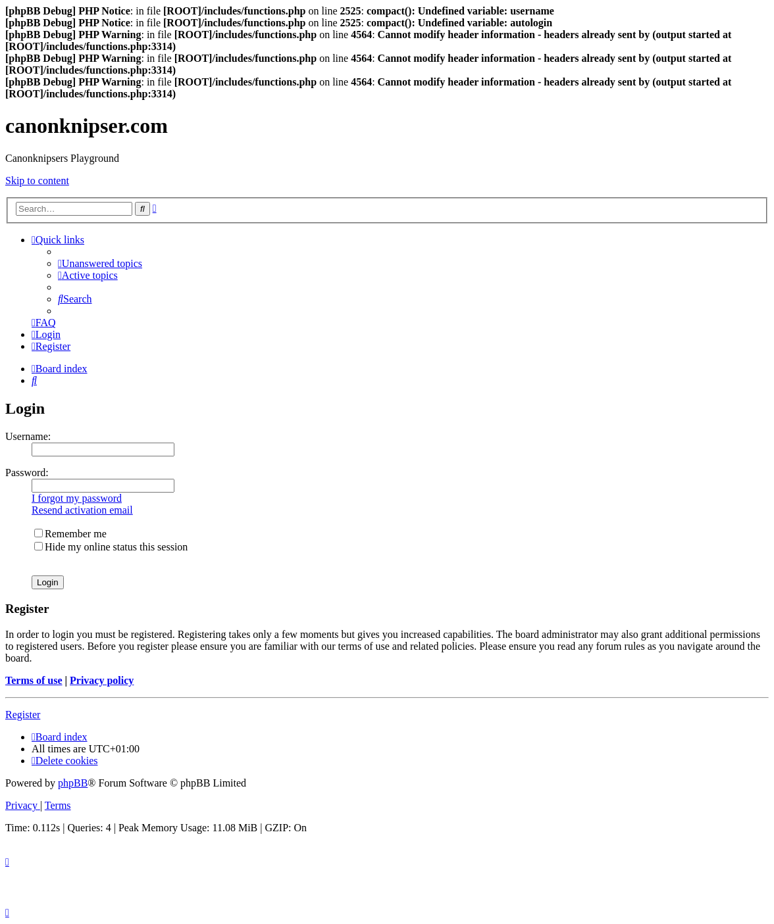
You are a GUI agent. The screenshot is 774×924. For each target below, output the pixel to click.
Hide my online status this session (111, 546)
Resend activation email (82, 510)
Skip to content (37, 180)
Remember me (70, 533)
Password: (27, 472)
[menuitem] (100, 263)
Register (22, 714)
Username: (28, 436)
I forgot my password (77, 498)
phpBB (73, 783)
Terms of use (34, 680)
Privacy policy (102, 680)
